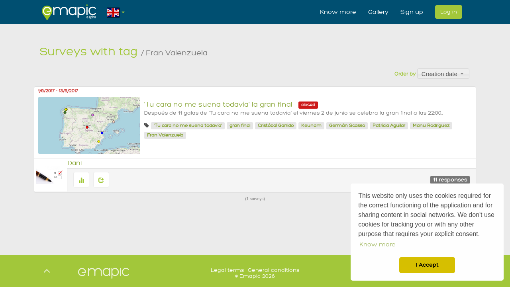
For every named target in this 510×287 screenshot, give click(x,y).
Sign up (411, 12)
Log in (448, 12)
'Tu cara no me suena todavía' (188, 125)
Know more (338, 12)
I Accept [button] (427, 265)
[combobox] (443, 73)
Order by (405, 74)
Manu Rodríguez (431, 125)
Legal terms (227, 270)
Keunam (311, 125)
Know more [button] (377, 244)
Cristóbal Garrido (276, 125)
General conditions (273, 270)
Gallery (378, 12)
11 (450, 180)
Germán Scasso (347, 125)
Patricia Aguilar (389, 125)
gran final (240, 125)
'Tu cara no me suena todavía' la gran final (218, 104)
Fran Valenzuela (165, 135)
